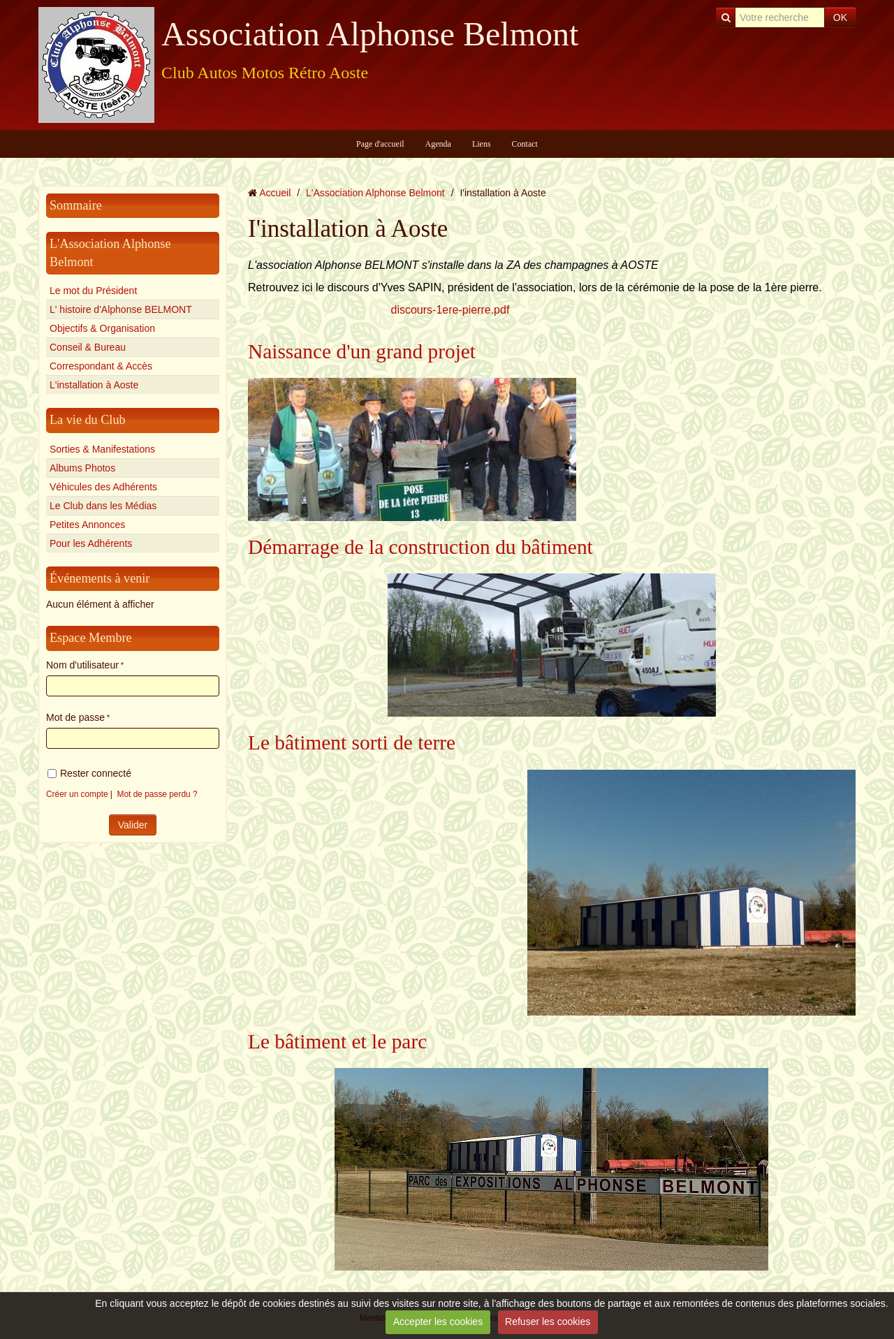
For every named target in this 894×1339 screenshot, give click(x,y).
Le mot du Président (93, 290)
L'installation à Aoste (94, 384)
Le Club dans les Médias (103, 505)
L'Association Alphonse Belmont (375, 192)
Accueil (275, 192)
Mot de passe (75, 717)
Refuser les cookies (547, 1321)
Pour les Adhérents (91, 543)
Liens (481, 144)
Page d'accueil (380, 144)
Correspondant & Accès (101, 366)
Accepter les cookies (438, 1321)
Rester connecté (89, 773)
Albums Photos (82, 468)
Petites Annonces (87, 524)
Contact (525, 144)
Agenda (438, 144)
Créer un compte (77, 794)
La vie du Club (88, 420)
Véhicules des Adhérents (103, 486)
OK (840, 17)
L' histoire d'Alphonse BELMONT (121, 309)
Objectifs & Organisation (102, 328)
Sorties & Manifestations (102, 449)
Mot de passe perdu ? (157, 794)
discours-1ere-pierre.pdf (450, 310)
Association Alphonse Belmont (369, 33)
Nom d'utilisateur (82, 665)
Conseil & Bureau (88, 347)
